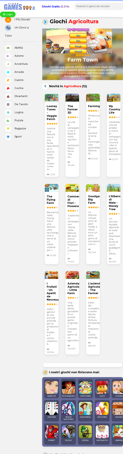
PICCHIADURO (68, 389)
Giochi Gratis (51, 6)
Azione (14, 56)
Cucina (14, 88)
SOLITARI (51, 410)
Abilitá (14, 48)
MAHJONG (102, 410)
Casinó (14, 80)
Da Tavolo (16, 104)
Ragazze (15, 129)
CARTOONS (85, 389)
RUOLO (68, 433)
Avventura (16, 64)
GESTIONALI (85, 410)
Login (8, 14)
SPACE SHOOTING (68, 411)
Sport (13, 137)
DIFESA (85, 433)
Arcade (14, 72)
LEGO (102, 389)
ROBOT (51, 433)
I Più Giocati (17, 20)
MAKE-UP (51, 389)
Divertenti (16, 96)
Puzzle (14, 121)
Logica (14, 113)
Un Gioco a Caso (17, 31)
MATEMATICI (102, 433)
